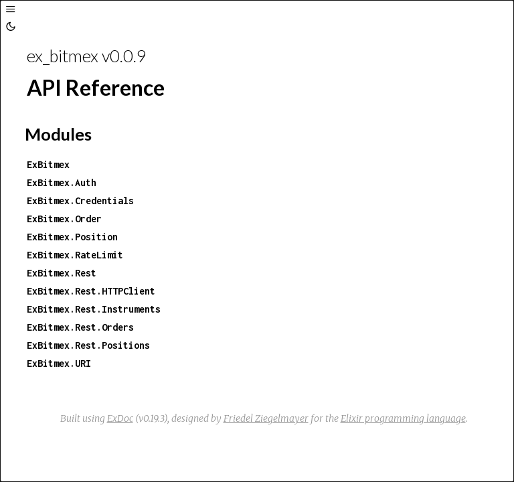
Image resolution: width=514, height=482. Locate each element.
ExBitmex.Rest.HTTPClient (91, 291)
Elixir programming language (403, 418)
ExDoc (120, 418)
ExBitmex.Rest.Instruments (94, 309)
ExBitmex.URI (59, 363)
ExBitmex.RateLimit (75, 254)
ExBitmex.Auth (61, 182)
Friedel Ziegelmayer (266, 418)
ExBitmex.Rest (61, 272)
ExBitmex (48, 164)
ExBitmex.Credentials (80, 200)
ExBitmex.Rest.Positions (88, 345)
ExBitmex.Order (64, 218)
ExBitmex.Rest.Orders (80, 327)
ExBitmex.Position (72, 236)
